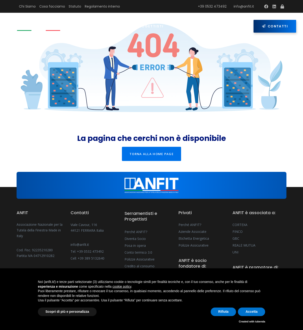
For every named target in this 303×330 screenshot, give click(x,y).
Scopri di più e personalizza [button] (67, 311)
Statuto (75, 6)
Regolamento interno (102, 6)
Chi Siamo (27, 6)
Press (207, 26)
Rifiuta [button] (223, 311)
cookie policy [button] (121, 286)
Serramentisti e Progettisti (132, 26)
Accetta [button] (251, 311)
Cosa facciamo (52, 6)
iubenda (260, 321)
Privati (182, 26)
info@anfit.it (244, 6)
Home (86, 26)
